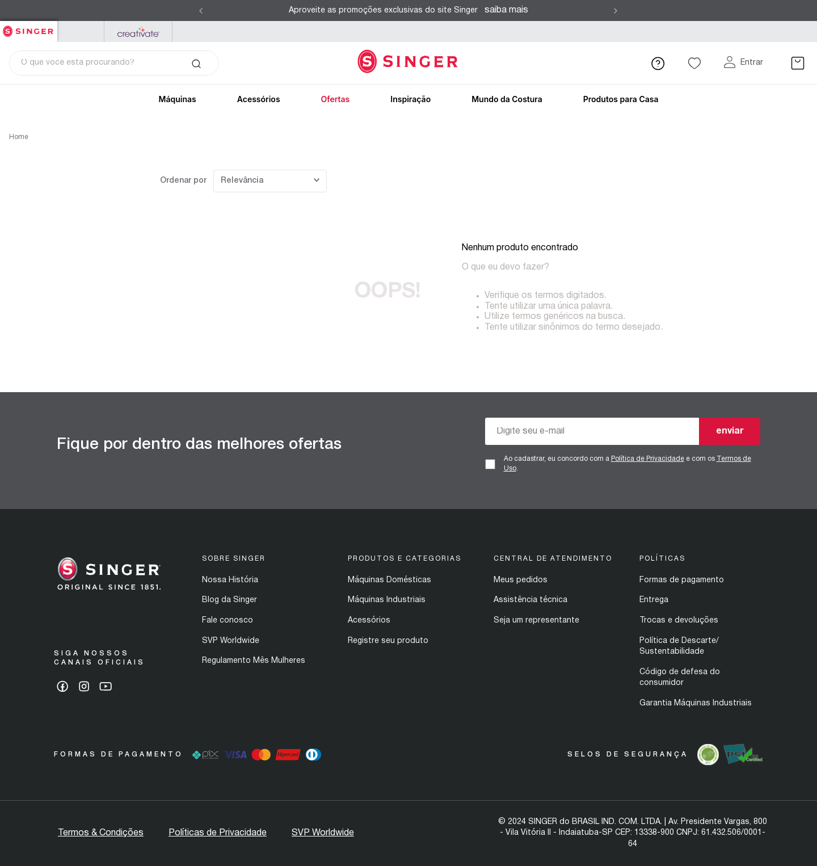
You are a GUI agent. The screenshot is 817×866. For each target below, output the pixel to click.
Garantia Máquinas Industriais (695, 703)
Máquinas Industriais (387, 600)
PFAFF (80, 31)
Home (18, 137)
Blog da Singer (229, 600)
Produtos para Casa (621, 99)
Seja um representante (536, 620)
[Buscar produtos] (196, 63)
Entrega (653, 600)
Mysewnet (138, 31)
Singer (28, 27)
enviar (730, 431)
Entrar (751, 62)
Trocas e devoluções (678, 620)
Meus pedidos (521, 580)
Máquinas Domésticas (389, 580)
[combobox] (114, 63)
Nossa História (230, 580)
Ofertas (335, 99)
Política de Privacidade (647, 459)
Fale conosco (227, 620)
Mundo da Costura (506, 99)
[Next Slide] (615, 11)
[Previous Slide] (201, 11)
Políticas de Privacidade (218, 833)
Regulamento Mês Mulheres (253, 661)
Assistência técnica (530, 600)
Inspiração (410, 99)
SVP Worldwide (230, 641)
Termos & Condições (101, 833)
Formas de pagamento (681, 580)
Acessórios (258, 99)
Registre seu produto (388, 641)
